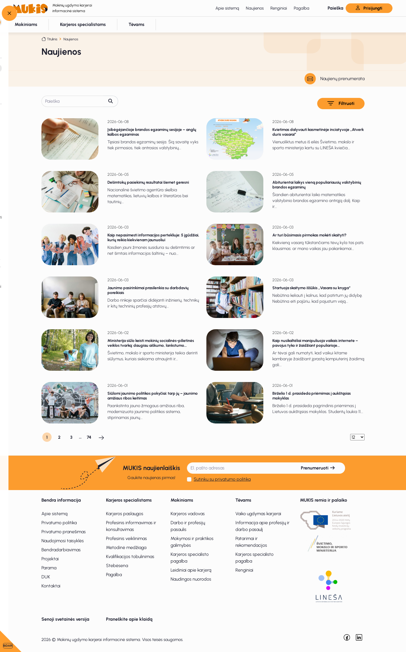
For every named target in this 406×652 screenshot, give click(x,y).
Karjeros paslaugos (124, 513)
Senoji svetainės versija (65, 619)
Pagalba (301, 8)
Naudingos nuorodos (191, 579)
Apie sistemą (227, 8)
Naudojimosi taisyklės (62, 540)
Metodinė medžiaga (126, 547)
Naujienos (255, 8)
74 (89, 437)
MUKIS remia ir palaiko (323, 500)
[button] (331, 8)
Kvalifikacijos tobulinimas (130, 556)
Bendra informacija (61, 500)
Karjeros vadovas (188, 513)
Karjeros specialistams (129, 500)
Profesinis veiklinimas (126, 538)
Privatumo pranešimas (63, 531)
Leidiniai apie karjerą (191, 570)
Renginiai (278, 8)
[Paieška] (72, 101)
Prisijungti (369, 8)
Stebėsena (117, 565)
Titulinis (52, 39)
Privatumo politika (59, 522)
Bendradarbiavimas (61, 549)
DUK (45, 576)
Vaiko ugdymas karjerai (258, 513)
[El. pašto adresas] (239, 468)
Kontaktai (50, 586)
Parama (48, 567)
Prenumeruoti (318, 468)
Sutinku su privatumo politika (222, 479)
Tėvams (243, 500)
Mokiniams (182, 500)
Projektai (50, 558)
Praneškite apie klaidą (129, 619)
